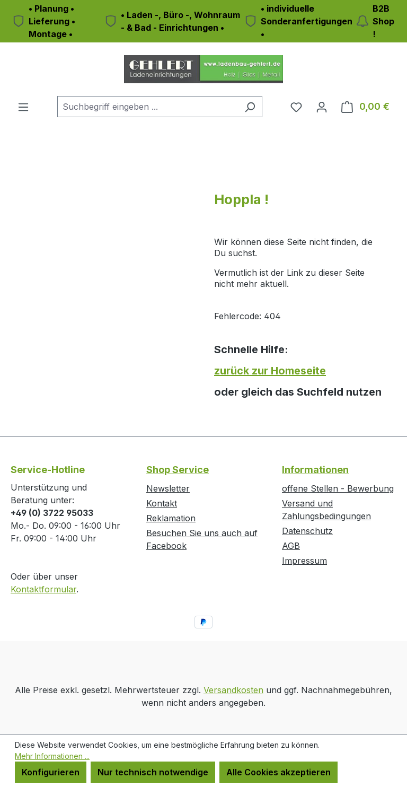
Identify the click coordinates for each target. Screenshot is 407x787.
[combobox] (147, 106)
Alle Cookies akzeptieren (278, 772)
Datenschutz (307, 531)
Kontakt (161, 503)
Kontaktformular (43, 589)
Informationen (315, 469)
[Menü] (23, 106)
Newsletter (168, 488)
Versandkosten (233, 690)
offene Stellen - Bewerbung (338, 488)
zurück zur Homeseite (270, 370)
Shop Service (177, 469)
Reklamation (171, 518)
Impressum (304, 560)
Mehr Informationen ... (52, 755)
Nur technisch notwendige (153, 772)
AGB (291, 545)
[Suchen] (249, 106)
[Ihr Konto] (321, 106)
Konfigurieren (50, 772)
